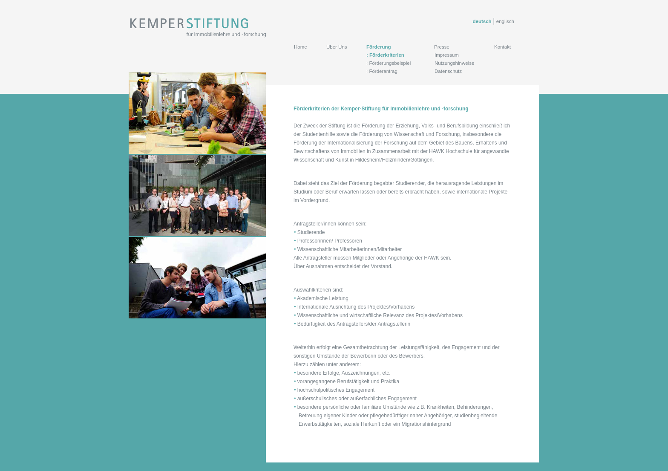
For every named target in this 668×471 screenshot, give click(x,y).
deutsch (482, 21)
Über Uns (336, 46)
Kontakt (502, 46)
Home (300, 46)
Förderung (378, 46)
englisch (505, 21)
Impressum (447, 55)
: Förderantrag (381, 71)
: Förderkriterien (385, 55)
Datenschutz (448, 71)
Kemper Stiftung (198, 27)
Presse (441, 46)
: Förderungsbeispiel (388, 63)
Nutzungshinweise (454, 63)
